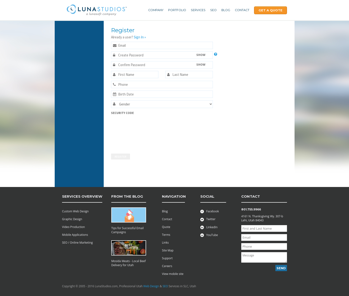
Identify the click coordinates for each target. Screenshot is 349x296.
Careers (167, 266)
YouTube (209, 235)
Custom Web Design (75, 211)
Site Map (168, 250)
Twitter (207, 219)
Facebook (209, 211)
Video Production (73, 227)
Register (120, 156)
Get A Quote (270, 10)
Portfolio (177, 10)
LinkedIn (209, 227)
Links (165, 243)
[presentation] (130, 132)
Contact (242, 10)
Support (167, 258)
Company (155, 10)
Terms (166, 235)
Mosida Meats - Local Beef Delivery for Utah (128, 263)
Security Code (122, 113)
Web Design (151, 286)
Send (281, 268)
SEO (213, 10)
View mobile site (172, 274)
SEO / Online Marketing (77, 243)
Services (198, 10)
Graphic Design (72, 219)
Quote (166, 227)
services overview (82, 196)
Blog (225, 10)
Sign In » (140, 37)
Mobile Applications (75, 235)
